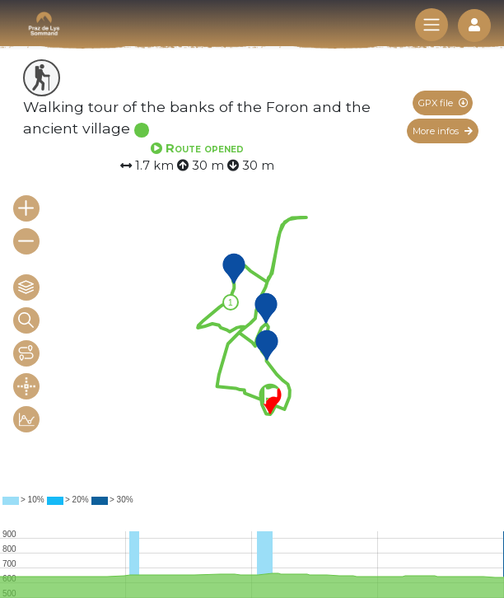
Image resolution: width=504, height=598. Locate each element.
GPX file (443, 103)
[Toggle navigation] (431, 24)
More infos (443, 131)
